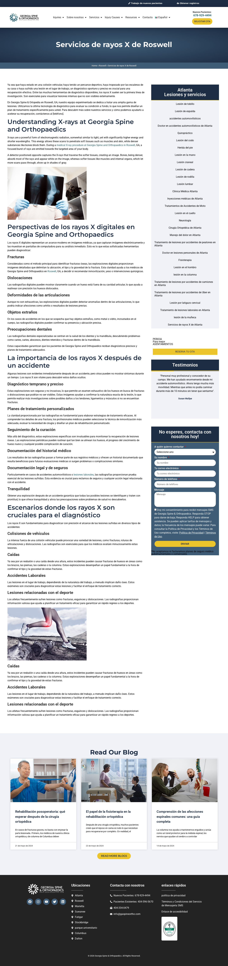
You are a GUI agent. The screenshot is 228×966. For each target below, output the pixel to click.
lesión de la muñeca (185, 317)
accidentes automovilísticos (185, 118)
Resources (132, 17)
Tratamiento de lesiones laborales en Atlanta (185, 310)
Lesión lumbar (185, 184)
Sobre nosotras (77, 17)
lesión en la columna (185, 274)
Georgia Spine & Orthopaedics (108, 956)
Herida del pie (185, 147)
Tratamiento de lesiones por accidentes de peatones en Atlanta (185, 244)
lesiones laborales (84, 474)
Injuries (58, 17)
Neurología (185, 220)
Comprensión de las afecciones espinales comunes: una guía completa (180, 816)
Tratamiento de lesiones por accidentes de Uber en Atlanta (182, 294)
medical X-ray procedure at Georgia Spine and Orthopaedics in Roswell (96, 145)
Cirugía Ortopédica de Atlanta (185, 227)
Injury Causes (114, 17)
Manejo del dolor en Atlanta (185, 235)
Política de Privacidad (191, 532)
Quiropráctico (185, 133)
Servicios (96, 17)
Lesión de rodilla (185, 176)
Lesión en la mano (185, 154)
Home (94, 65)
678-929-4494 (202, 15)
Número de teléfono (166, 479)
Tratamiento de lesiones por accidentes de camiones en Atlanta (183, 283)
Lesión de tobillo (185, 103)
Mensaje (159, 490)
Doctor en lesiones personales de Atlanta (185, 252)
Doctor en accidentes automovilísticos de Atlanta (185, 125)
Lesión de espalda (185, 111)
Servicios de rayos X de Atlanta (185, 324)
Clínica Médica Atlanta (185, 191)
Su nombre (161, 457)
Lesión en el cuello (185, 213)
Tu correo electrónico (166, 468)
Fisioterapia (185, 260)
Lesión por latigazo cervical (185, 302)
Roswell (102, 65)
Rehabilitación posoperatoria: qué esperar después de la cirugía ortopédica (40, 816)
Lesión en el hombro (185, 267)
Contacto (147, 17)
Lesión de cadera (185, 169)
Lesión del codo (185, 140)
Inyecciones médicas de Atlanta (185, 198)
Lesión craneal (185, 162)
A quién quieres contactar (169, 447)
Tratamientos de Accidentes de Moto (185, 205)
